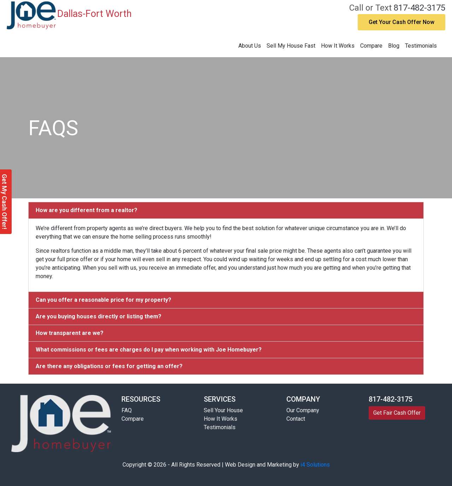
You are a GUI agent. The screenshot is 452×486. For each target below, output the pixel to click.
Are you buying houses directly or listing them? (98, 316)
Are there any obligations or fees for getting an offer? (109, 366)
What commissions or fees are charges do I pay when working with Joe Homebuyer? (149, 349)
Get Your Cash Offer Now (401, 22)
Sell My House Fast (291, 45)
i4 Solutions (315, 464)
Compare (371, 45)
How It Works (338, 45)
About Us (249, 45)
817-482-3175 (419, 8)
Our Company (302, 410)
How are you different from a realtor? (86, 210)
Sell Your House (223, 410)
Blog (393, 45)
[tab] (226, 210)
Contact (295, 418)
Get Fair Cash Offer (397, 412)
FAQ (126, 410)
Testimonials (421, 45)
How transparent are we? (69, 333)
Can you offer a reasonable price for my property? (103, 299)
